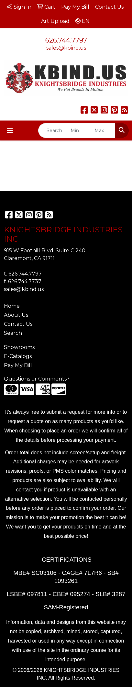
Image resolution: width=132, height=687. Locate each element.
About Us (16, 315)
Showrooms (19, 347)
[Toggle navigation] (10, 130)
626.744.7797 (66, 40)
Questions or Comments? (37, 379)
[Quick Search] (52, 130)
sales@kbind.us (66, 48)
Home (12, 306)
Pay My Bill (18, 365)
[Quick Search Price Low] (79, 130)
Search (13, 333)
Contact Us (18, 324)
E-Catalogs (18, 356)
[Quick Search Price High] (103, 130)
